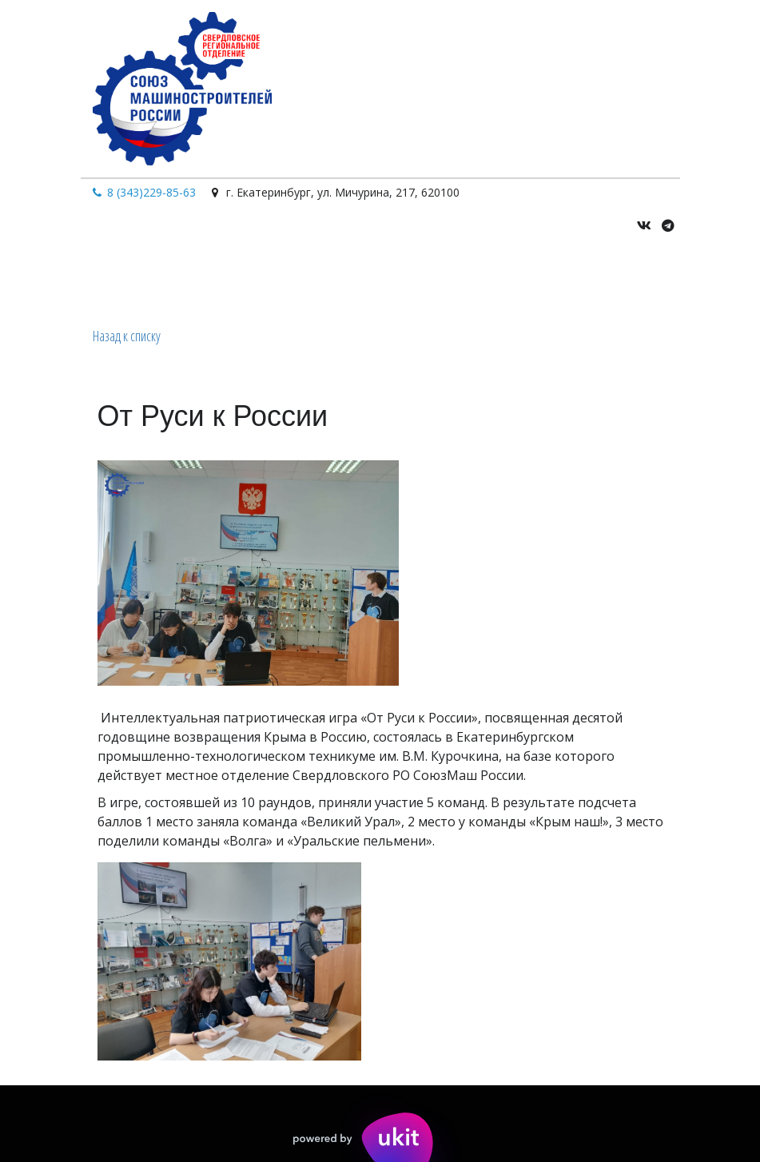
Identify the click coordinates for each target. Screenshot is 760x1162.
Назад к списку (127, 335)
